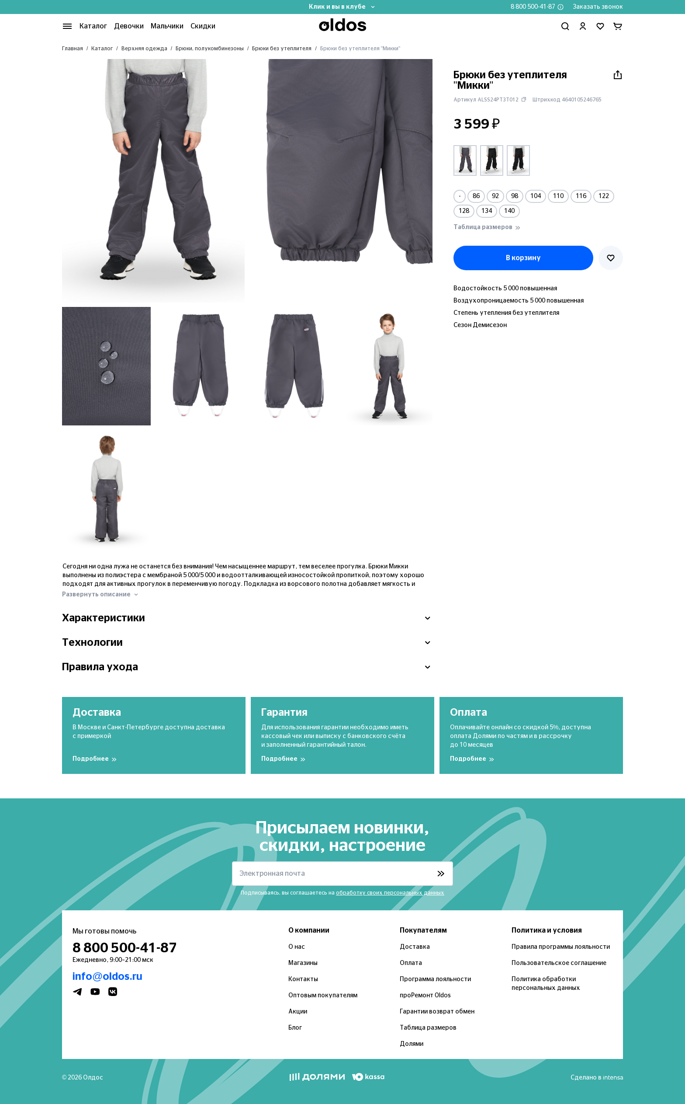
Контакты (303, 979)
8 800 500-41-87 (533, 7)
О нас (296, 947)
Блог (295, 1028)
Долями (411, 1044)
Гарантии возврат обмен (437, 1012)
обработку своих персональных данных (390, 892)
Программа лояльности (435, 979)
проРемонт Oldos (425, 996)
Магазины (303, 963)
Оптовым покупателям (322, 996)
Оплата (411, 963)
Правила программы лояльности (561, 947)
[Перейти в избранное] (600, 26)
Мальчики (167, 26)
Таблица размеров (428, 1028)
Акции (297, 1012)
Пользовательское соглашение (559, 963)
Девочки (129, 26)
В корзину (523, 257)
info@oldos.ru (107, 977)
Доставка (415, 947)
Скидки (202, 26)
